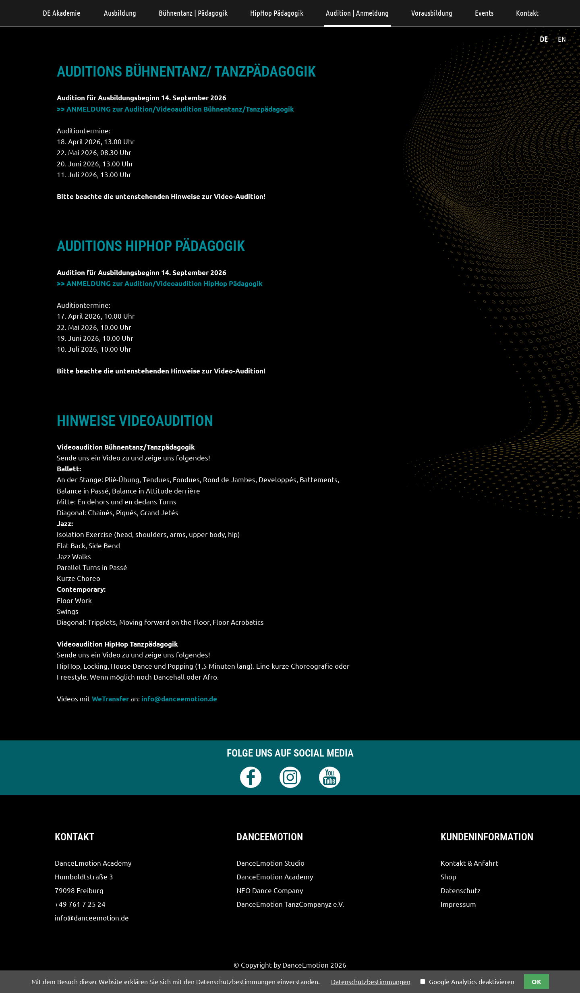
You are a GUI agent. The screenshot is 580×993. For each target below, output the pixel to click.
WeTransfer (110, 699)
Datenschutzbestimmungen (370, 981)
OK (536, 981)
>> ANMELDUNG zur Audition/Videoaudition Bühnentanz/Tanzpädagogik (175, 109)
